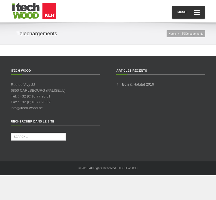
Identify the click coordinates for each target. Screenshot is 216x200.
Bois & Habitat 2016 (138, 84)
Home (172, 33)
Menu (188, 12)
